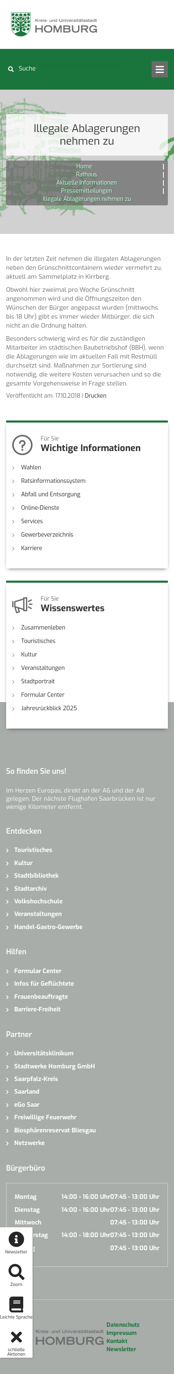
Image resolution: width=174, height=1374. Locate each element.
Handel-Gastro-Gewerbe (48, 927)
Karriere (31, 548)
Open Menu (160, 69)
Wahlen (31, 467)
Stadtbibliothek (36, 876)
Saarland (26, 1092)
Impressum (122, 1333)
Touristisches (38, 641)
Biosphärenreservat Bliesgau (55, 1130)
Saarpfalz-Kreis (36, 1079)
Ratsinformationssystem (53, 481)
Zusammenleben (43, 628)
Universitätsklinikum (44, 1053)
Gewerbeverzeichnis (47, 535)
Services (32, 521)
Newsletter (121, 1349)
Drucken (96, 396)
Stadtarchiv (30, 889)
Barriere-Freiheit (37, 1009)
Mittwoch (28, 1222)
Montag (26, 1197)
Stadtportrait (38, 681)
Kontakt (117, 1341)
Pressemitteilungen (86, 191)
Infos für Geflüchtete (44, 984)
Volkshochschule (38, 901)
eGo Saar (26, 1105)
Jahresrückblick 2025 (49, 708)
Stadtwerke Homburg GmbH (54, 1066)
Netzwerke (29, 1143)
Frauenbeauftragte (41, 997)
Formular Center (43, 695)
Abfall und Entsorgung (50, 494)
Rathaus (86, 174)
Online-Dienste (40, 508)
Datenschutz (123, 1325)
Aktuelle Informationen (87, 183)
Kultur (29, 654)
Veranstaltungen (43, 668)
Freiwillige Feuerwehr (45, 1117)
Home (84, 166)
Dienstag (27, 1210)
